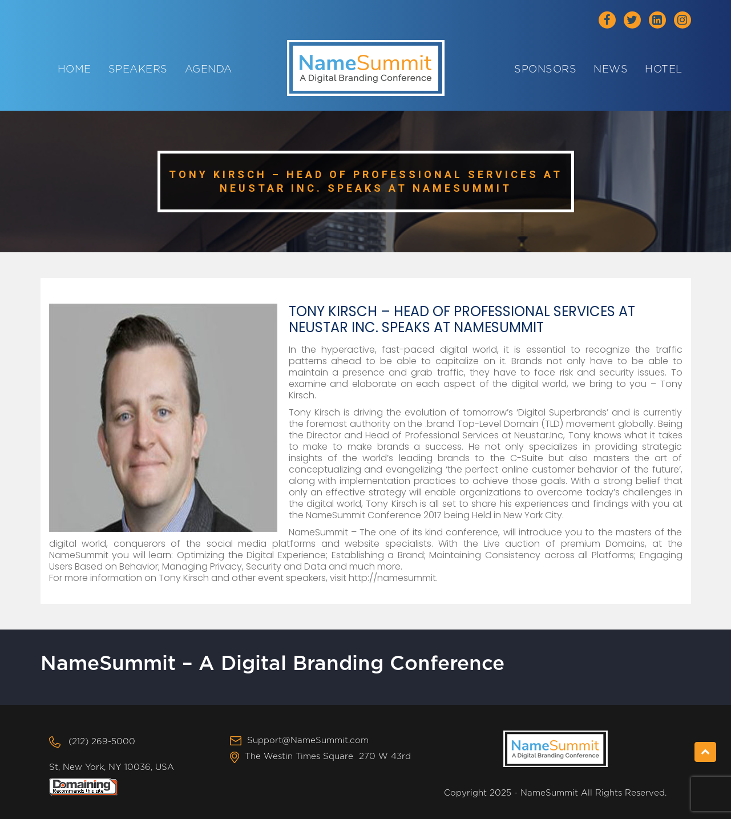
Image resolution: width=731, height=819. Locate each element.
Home (74, 69)
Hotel (663, 69)
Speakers (138, 69)
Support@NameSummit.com (308, 740)
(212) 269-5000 (101, 741)
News (610, 69)
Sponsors (545, 69)
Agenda (208, 69)
